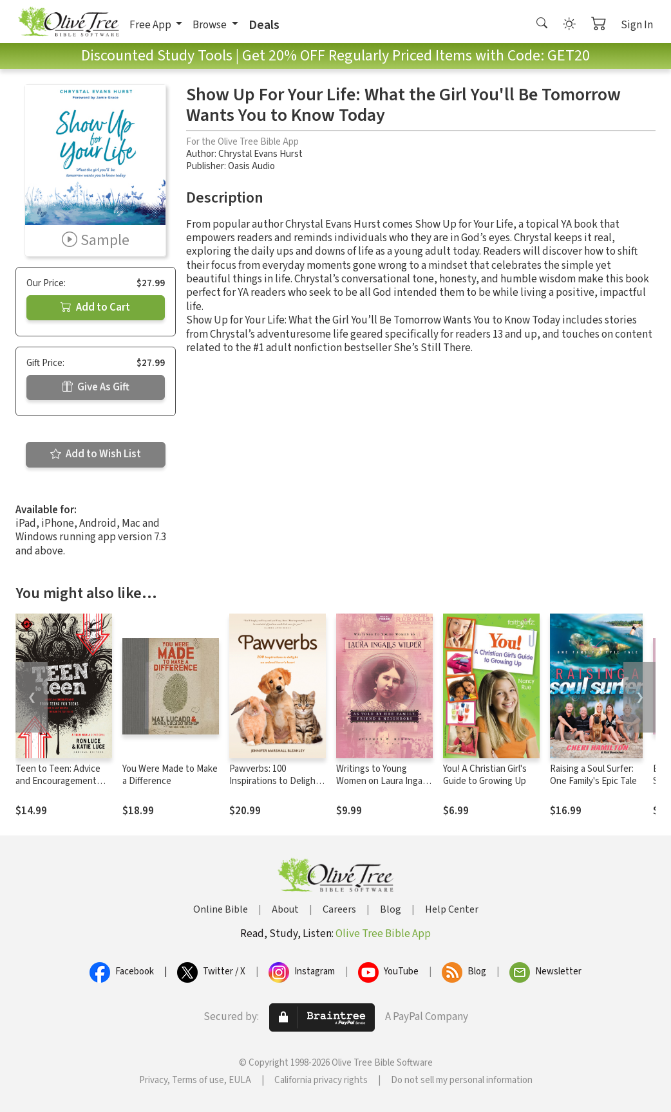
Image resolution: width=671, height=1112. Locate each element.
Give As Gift (95, 387)
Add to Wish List (95, 454)
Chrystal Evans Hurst (260, 154)
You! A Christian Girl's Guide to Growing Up (485, 775)
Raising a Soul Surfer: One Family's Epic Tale (593, 775)
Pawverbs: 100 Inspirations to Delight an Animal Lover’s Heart (277, 781)
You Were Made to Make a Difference (170, 775)
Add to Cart (95, 307)
